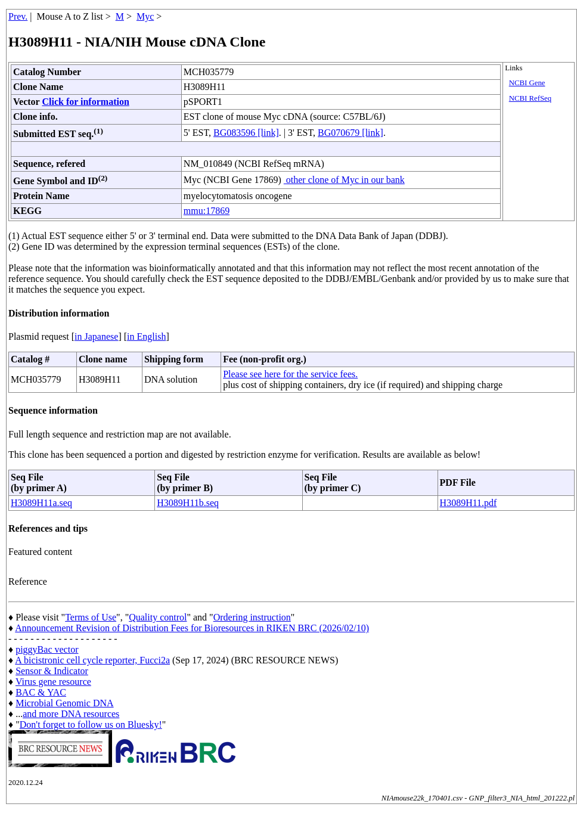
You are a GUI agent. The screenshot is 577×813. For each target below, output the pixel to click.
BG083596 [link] (246, 133)
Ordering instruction (252, 617)
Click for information (85, 102)
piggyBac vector (46, 649)
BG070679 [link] (350, 133)
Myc (145, 16)
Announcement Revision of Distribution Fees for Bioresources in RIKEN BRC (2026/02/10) (192, 628)
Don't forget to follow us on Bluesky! (91, 724)
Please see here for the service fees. (290, 374)
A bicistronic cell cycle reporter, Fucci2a (92, 660)
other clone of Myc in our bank (344, 180)
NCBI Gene (527, 83)
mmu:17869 (206, 211)
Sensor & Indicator (51, 671)
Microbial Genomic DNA (64, 703)
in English (146, 336)
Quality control (158, 617)
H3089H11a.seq (41, 503)
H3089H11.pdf (468, 503)
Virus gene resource (53, 682)
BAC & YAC (40, 692)
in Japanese (96, 336)
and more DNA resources (71, 714)
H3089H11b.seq (188, 503)
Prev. (17, 16)
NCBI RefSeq (530, 98)
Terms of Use (90, 617)
